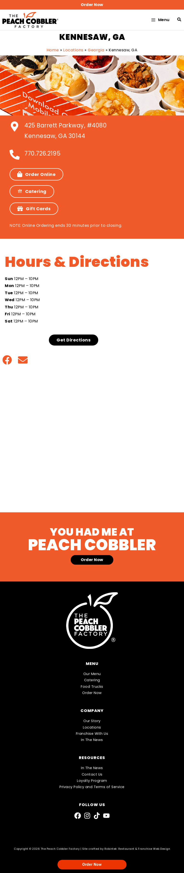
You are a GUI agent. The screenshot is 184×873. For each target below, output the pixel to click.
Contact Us (92, 774)
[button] (92, 5)
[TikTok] (96, 815)
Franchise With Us (92, 733)
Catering (92, 680)
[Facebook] (77, 815)
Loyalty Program (92, 780)
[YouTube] (106, 815)
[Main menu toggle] (160, 20)
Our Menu (92, 673)
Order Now (92, 692)
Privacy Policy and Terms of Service (92, 786)
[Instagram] (87, 815)
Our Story (92, 720)
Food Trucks (92, 686)
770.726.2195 (42, 154)
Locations (92, 727)
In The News (92, 739)
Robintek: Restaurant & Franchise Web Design (137, 849)
